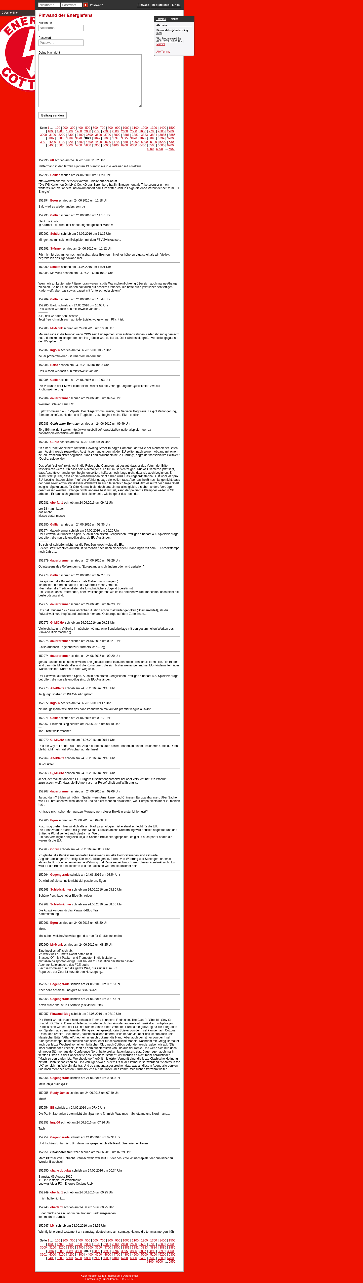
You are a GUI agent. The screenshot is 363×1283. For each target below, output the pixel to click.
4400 (89, 142)
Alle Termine (163, 51)
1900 (78, 131)
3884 (153, 135)
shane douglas (60, 1170)
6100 (115, 145)
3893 (106, 138)
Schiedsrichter (60, 889)
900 (117, 128)
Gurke (54, 442)
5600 (69, 145)
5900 (97, 145)
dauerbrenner (60, 398)
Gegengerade (60, 874)
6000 (106, 145)
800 (110, 128)
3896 (133, 138)
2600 (142, 131)
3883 (144, 135)
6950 (172, 149)
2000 (87, 131)
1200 (144, 128)
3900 (170, 138)
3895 (124, 138)
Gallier (55, 175)
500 (87, 128)
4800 (126, 142)
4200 (71, 142)
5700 (78, 145)
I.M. (52, 1225)
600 (95, 128)
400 (80, 128)
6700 (170, 145)
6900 (159, 149)
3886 (172, 135)
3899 (161, 138)
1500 (172, 128)
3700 (107, 135)
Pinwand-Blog (60, 1014)
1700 (60, 131)
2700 (152, 131)
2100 (97, 131)
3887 (51, 138)
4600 (107, 142)
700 (102, 128)
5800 (87, 145)
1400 (162, 128)
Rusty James (59, 1093)
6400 (142, 145)
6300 (133, 145)
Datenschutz (130, 1275)
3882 (135, 135)
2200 (106, 131)
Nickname (45, 23)
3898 (152, 138)
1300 (153, 128)
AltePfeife (57, 688)
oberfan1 (56, 502)
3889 (69, 138)
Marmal (160, 44)
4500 (98, 142)
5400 (51, 145)
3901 (43, 142)
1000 (126, 128)
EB (52, 1107)
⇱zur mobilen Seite (92, 1275)
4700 (116, 142)
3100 (52, 135)
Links (176, 5)
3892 (97, 138)
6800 (150, 149)
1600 (51, 131)
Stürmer (56, 248)
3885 (162, 135)
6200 (124, 145)
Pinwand (144, 5)
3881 (126, 135)
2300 (115, 131)
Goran (54, 849)
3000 (43, 135)
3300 (71, 135)
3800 (116, 135)
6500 (152, 145)
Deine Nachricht (49, 52)
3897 (142, 138)
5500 (60, 145)
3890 (78, 138)
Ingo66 (55, 350)
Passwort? (96, 5)
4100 (61, 142)
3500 (89, 135)
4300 (80, 142)
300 (72, 128)
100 (57, 128)
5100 (153, 142)
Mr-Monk (56, 328)
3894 (115, 138)
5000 (144, 142)
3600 (98, 135)
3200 (61, 135)
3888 (60, 138)
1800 (69, 131)
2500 (133, 131)
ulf (52, 160)
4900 (135, 142)
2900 (170, 131)
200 (65, 128)
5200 (162, 142)
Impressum (113, 1275)
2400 (124, 131)
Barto (54, 365)
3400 (80, 135)
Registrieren (161, 5)
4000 (52, 142)
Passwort (44, 37)
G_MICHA (57, 622)
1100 (135, 128)
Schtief (55, 233)
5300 (172, 142)
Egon (54, 200)
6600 (161, 145)
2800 (161, 131)
